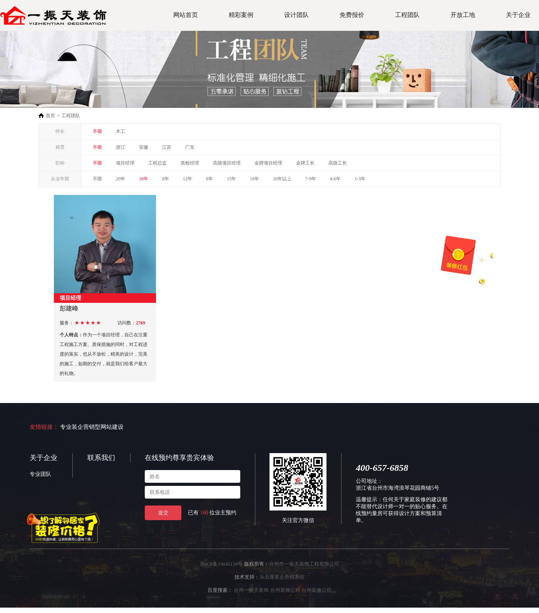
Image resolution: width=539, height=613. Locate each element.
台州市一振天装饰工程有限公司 (304, 564)
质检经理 (190, 163)
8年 (165, 178)
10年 (143, 178)
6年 (209, 178)
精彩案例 (241, 15)
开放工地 (462, 15)
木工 (120, 131)
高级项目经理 (227, 163)
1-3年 (360, 178)
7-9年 (310, 178)
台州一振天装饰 (251, 590)
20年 (120, 178)
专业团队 (40, 474)
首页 (50, 115)
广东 (189, 147)
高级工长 (337, 163)
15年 (231, 178)
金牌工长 (305, 163)
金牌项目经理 (268, 163)
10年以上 (282, 178)
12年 (187, 178)
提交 (163, 513)
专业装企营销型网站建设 (92, 427)
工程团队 (407, 15)
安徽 (143, 147)
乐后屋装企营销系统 (282, 577)
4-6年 (335, 178)
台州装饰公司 (285, 590)
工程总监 (157, 163)
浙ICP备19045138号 (221, 564)
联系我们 (101, 458)
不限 (97, 131)
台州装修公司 (316, 590)
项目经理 (125, 163)
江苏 (166, 147)
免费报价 (352, 15)
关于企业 (518, 15)
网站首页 (185, 15)
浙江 (120, 147)
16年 (254, 178)
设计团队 (296, 15)
